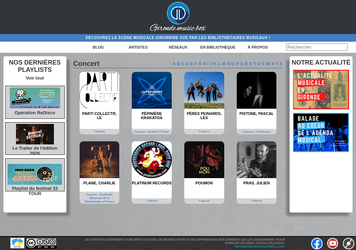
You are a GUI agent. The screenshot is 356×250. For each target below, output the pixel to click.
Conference (263, 131)
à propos (258, 47)
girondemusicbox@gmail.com (259, 246)
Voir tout (35, 78)
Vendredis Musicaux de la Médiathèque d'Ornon (99, 198)
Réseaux (178, 47)
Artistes (138, 47)
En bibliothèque (217, 47)
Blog (98, 47)
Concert (99, 131)
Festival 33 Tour (158, 131)
